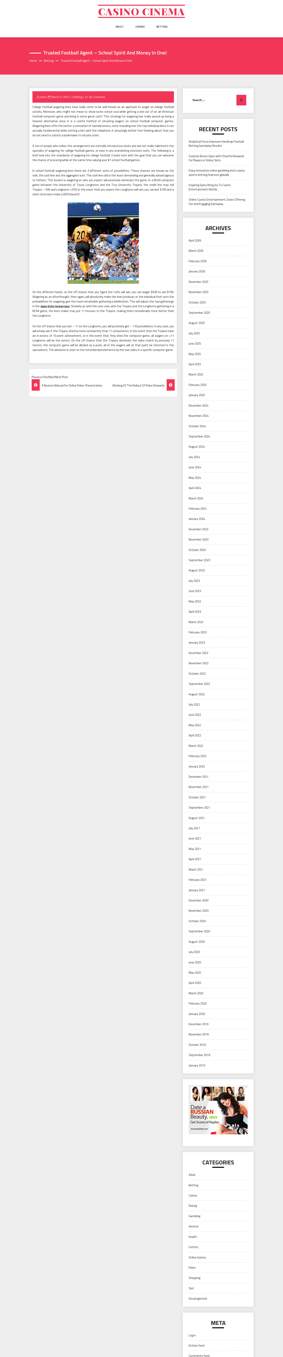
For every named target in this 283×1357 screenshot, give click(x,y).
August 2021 (197, 818)
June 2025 (195, 343)
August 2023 (197, 570)
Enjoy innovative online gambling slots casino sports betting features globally (217, 172)
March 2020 (196, 993)
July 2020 (194, 952)
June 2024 (195, 467)
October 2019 (197, 1044)
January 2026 (197, 271)
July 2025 (194, 333)
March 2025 (196, 374)
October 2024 (197, 426)
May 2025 (195, 354)
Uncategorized (198, 1298)
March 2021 (196, 869)
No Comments (97, 97)
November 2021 (199, 787)
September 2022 (199, 684)
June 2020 (195, 962)
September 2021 (199, 807)
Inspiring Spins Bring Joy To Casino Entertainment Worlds (210, 187)
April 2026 (195, 240)
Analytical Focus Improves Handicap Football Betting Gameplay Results (216, 143)
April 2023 (195, 611)
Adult (120, 27)
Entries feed (196, 1345)
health (193, 1236)
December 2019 (198, 1024)
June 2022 (195, 714)
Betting (162, 27)
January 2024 (197, 519)
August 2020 (197, 941)
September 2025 (199, 312)
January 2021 (197, 890)
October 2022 (197, 673)
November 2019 (199, 1034)
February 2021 (198, 879)
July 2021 (194, 828)
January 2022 (197, 766)
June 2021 (195, 838)
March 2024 (196, 498)
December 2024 (198, 405)
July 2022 (194, 704)
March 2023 (196, 622)
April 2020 (195, 983)
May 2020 (195, 972)
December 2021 (198, 776)
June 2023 (195, 591)
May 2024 (195, 477)
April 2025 (195, 364)
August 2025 (197, 323)
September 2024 (199, 436)
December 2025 (198, 282)
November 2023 (199, 539)
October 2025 (197, 302)
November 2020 (199, 910)
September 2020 (199, 931)
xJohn (43, 97)
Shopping (194, 1278)
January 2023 (197, 642)
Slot (191, 1288)
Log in (192, 1335)
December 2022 (198, 653)
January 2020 (197, 1014)
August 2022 (197, 694)
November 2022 (199, 663)
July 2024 (194, 457)
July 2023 (194, 580)
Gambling (194, 1216)
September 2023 (199, 560)
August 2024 (197, 446)
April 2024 (195, 488)
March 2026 (196, 250)
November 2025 (199, 292)
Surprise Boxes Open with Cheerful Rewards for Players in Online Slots (216, 158)
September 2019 (199, 1055)
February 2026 (198, 261)
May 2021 (195, 849)
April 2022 (195, 735)
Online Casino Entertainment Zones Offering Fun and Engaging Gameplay (217, 201)
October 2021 (197, 797)
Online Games (197, 1257)
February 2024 (198, 508)
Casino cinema (141, 11)
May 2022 (195, 725)
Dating (193, 1205)
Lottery (193, 1247)
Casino (140, 27)
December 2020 (198, 900)
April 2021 (195, 859)
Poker (192, 1267)
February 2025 (198, 385)
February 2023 (198, 632)
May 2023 (195, 601)
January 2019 (197, 1065)
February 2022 (198, 756)
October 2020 (197, 921)
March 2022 (196, 746)
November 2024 (199, 415)
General (193, 1226)
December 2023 (198, 529)
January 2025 (197, 395)
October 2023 (197, 550)
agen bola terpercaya (55, 306)
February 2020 (198, 1003)
